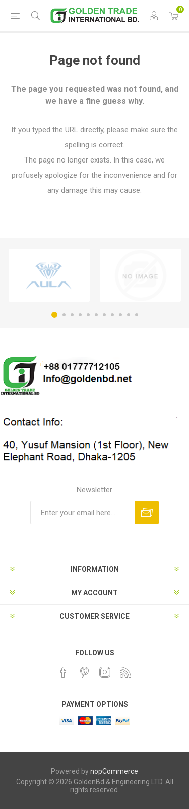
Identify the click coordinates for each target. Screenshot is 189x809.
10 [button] (128, 314)
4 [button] (80, 314)
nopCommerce (114, 771)
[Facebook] (63, 672)
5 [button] (88, 314)
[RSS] (125, 672)
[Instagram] (105, 672)
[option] (49, 275)
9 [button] (120, 314)
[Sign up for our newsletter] (82, 512)
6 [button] (96, 314)
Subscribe (147, 512)
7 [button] (104, 314)
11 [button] (136, 314)
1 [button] (54, 315)
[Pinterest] (84, 672)
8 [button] (112, 314)
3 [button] (72, 314)
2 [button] (64, 314)
